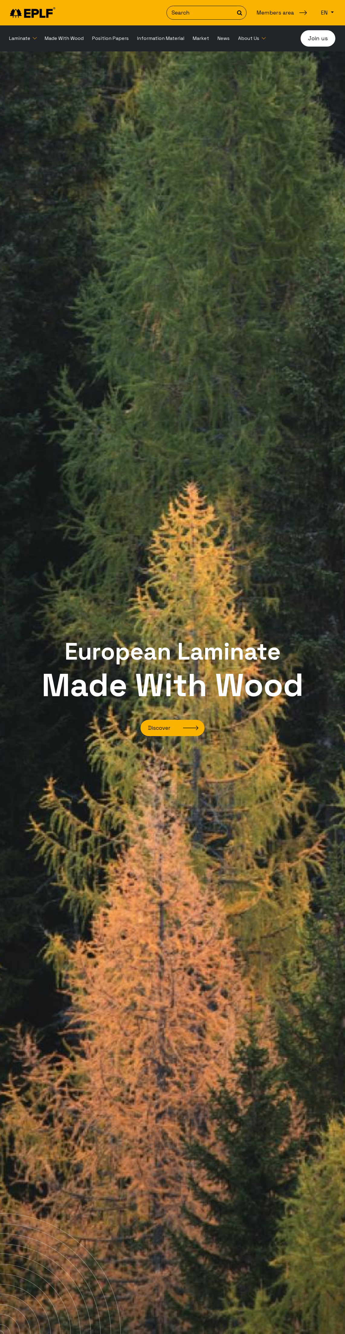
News (224, 38)
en (325, 12)
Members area (275, 12)
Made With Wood (64, 38)
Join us (318, 38)
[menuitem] (22, 38)
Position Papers (110, 38)
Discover (159, 727)
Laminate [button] (20, 38)
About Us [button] (249, 38)
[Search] (206, 13)
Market (201, 38)
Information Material (160, 38)
